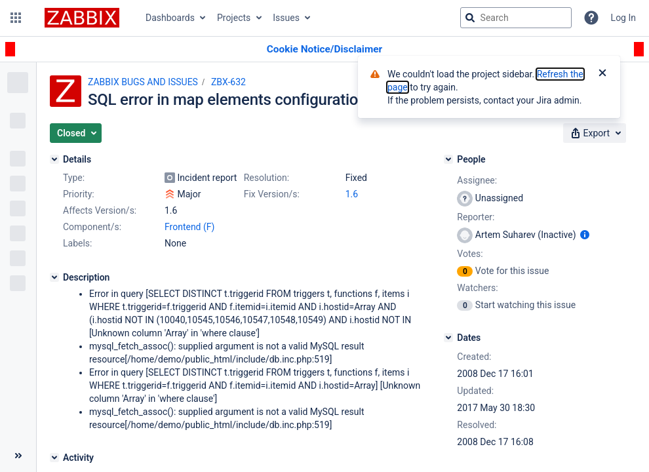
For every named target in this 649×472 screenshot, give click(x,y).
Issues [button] (286, 17)
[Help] (591, 17)
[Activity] (54, 457)
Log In (623, 17)
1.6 (351, 194)
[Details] (54, 159)
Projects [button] (233, 17)
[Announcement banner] (324, 49)
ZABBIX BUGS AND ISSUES (143, 82)
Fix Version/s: (272, 194)
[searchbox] (516, 17)
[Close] (602, 74)
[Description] (54, 277)
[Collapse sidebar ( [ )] (18, 455)
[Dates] (448, 337)
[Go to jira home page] (82, 18)
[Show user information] (585, 234)
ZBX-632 (228, 82)
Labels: (77, 243)
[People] (448, 159)
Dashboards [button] (170, 17)
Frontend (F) (189, 227)
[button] (16, 18)
